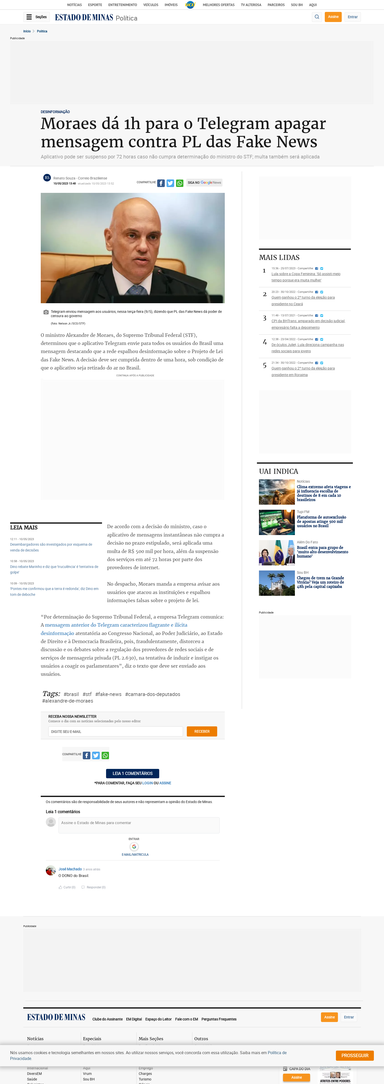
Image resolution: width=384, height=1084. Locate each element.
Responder (96, 887)
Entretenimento (122, 5)
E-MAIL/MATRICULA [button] (135, 854)
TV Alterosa (251, 5)
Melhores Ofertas (219, 5)
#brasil (71, 694)
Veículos (150, 5)
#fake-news (108, 694)
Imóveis (171, 5)
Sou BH (297, 5)
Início (27, 31)
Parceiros (276, 5)
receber (202, 731)
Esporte (95, 5)
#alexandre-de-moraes (67, 700)
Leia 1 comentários (133, 773)
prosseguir (354, 1055)
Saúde (32, 1079)
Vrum (87, 1074)
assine (165, 783)
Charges (145, 1074)
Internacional (37, 1068)
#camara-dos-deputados (152, 694)
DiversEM (34, 1074)
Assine (333, 16)
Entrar (353, 16)
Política (126, 18)
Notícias (74, 5)
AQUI (313, 5)
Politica (42, 31)
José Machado (70, 869)
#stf (87, 694)
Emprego (146, 1068)
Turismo (145, 1079)
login (148, 783)
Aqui (86, 1068)
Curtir (69, 887)
